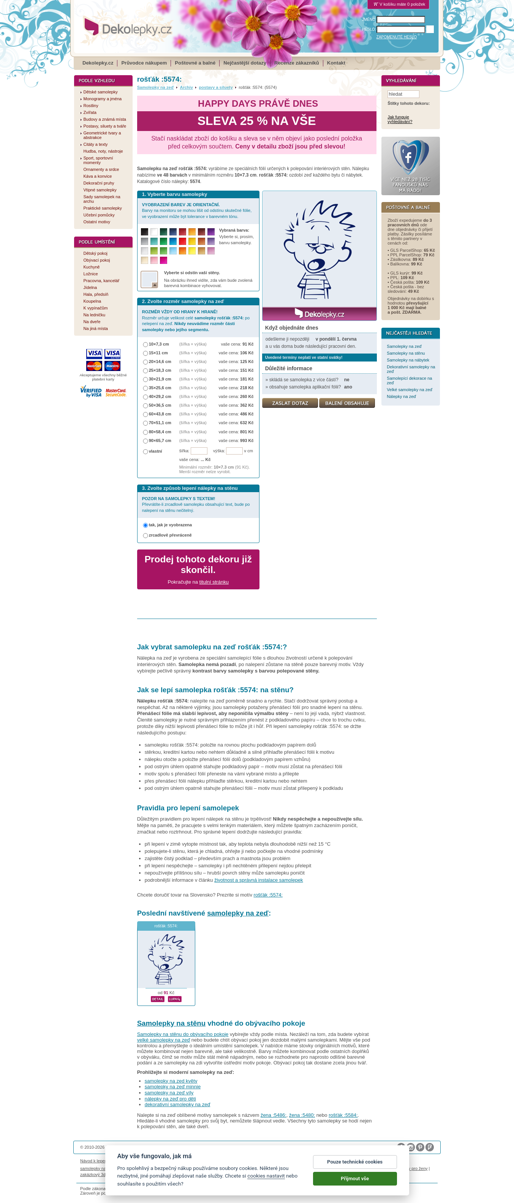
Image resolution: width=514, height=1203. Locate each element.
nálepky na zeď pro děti (170, 1099)
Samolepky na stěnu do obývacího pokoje (183, 1034)
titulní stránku (214, 582)
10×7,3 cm (159, 344)
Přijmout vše (355, 1183)
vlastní (155, 451)
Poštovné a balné (195, 63)
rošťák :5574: (268, 895)
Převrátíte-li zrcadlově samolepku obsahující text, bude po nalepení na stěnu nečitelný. (196, 504)
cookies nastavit (266, 1180)
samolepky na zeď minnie (173, 1086)
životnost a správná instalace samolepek (258, 880)
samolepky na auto (97, 1168)
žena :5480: (302, 1115)
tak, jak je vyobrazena (170, 525)
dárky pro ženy (413, 1168)
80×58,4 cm (160, 431)
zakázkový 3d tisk (96, 1174)
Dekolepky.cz (97, 63)
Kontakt (336, 63)
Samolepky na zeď (155, 87)
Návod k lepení (94, 1161)
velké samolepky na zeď (163, 1040)
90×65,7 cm (160, 440)
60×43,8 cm (160, 414)
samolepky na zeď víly (169, 1093)
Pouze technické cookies (355, 1166)
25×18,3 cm (160, 370)
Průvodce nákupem (144, 63)
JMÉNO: (369, 19)
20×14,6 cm (160, 361)
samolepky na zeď (238, 913)
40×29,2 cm (160, 396)
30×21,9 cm (160, 379)
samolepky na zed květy (171, 1081)
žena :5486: (273, 1115)
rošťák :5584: (343, 1115)
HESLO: (369, 29)
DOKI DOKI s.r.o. (167, 1147)
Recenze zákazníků (296, 63)
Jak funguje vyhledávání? (399, 119)
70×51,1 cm (160, 422)
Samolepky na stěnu (171, 1023)
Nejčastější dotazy (244, 63)
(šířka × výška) (193, 344)
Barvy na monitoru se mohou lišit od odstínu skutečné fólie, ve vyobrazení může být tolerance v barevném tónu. (197, 210)
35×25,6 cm (160, 387)
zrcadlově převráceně (170, 535)
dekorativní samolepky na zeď (177, 1104)
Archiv (186, 87)
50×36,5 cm (160, 405)
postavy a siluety (216, 87)
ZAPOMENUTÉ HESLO (396, 37)
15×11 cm (158, 352)
